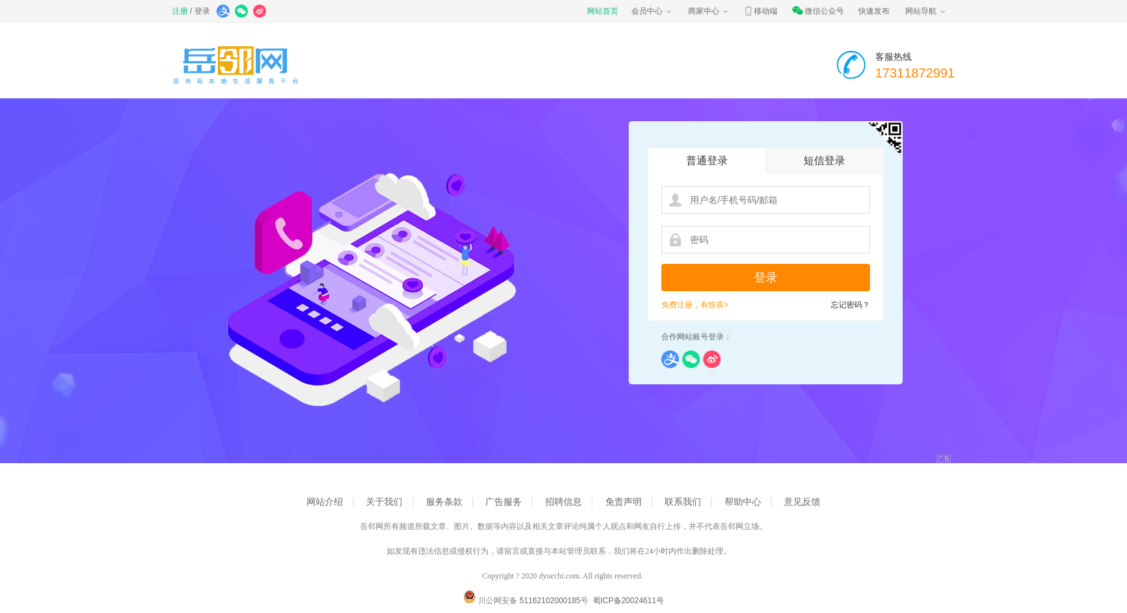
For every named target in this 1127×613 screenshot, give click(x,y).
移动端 (760, 11)
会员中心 (652, 11)
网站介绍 (325, 501)
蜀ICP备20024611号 (628, 600)
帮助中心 (743, 501)
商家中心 (709, 11)
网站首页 (602, 11)
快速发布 (874, 11)
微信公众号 (818, 11)
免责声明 (623, 501)
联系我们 (683, 501)
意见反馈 (802, 501)
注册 (180, 11)
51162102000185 (550, 600)
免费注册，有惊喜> (695, 304)
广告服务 (503, 501)
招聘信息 (563, 501)
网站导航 (926, 11)
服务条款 (444, 501)
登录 (202, 11)
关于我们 (384, 501)
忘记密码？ (850, 304)
